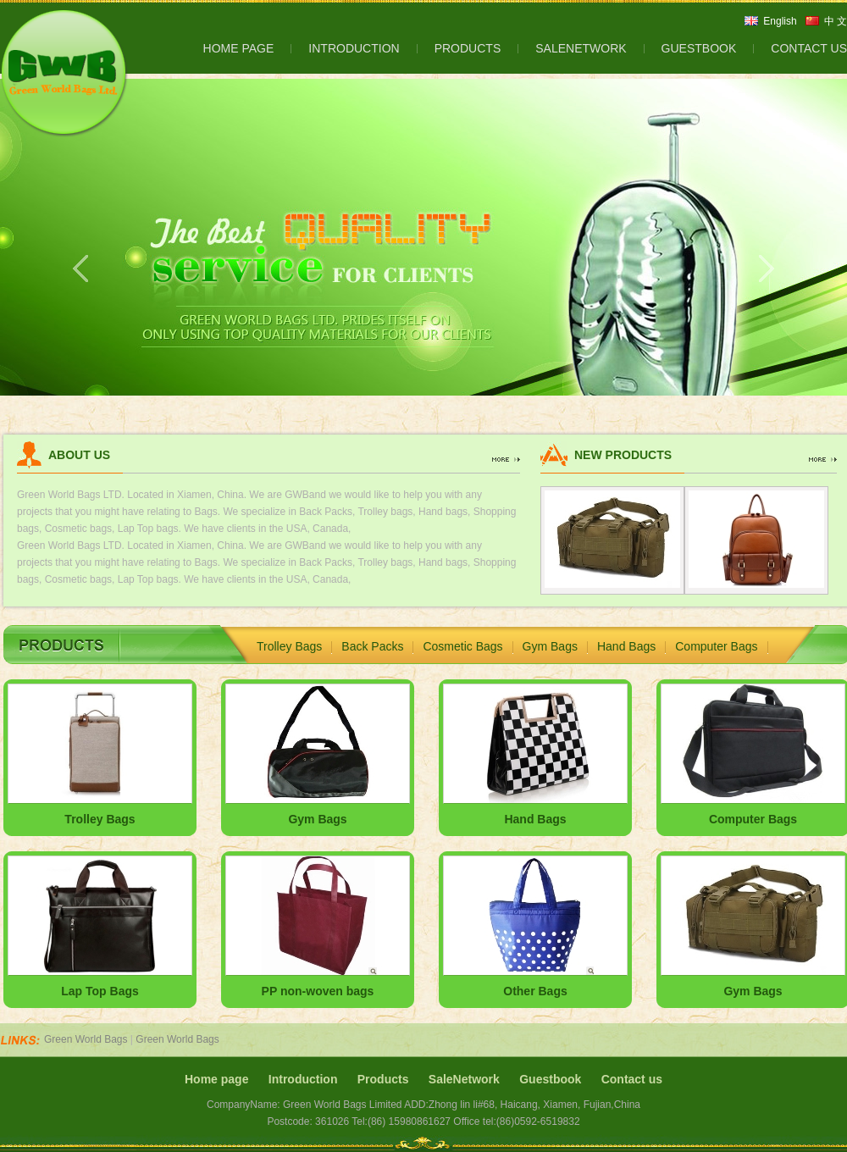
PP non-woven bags (318, 991)
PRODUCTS (468, 48)
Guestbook (550, 1079)
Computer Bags (716, 646)
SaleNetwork (464, 1079)
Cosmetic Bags (462, 646)
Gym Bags (550, 646)
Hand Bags (626, 646)
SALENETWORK (580, 48)
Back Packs (372, 646)
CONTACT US (809, 48)
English (779, 21)
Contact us (631, 1079)
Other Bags (535, 991)
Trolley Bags (289, 646)
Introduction (303, 1079)
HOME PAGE (238, 48)
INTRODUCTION (353, 48)
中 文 (835, 21)
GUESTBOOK (699, 48)
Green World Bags (86, 1039)
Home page (216, 1079)
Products (383, 1079)
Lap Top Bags (100, 991)
